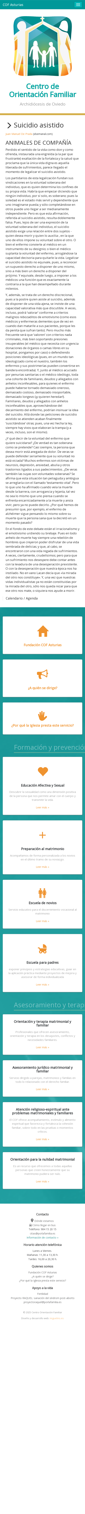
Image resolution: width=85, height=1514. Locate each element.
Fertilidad (42, 1294)
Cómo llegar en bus (42, 1225)
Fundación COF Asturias (42, 1272)
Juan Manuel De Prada (19, 134)
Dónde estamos (42, 1221)
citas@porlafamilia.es (42, 1233)
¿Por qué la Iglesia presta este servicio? (42, 1280)
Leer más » (42, 807)
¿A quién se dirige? (43, 1276)
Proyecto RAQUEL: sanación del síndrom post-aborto (42, 1298)
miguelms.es (57, 1318)
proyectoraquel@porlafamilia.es (43, 1302)
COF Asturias (13, 4)
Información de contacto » (42, 1237)
